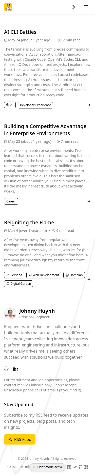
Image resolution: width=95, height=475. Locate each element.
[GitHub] (6, 368)
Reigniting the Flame (29, 222)
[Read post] (89, 105)
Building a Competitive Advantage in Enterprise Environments (45, 130)
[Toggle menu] (86, 7)
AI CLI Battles (20, 31)
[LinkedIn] (15, 368)
